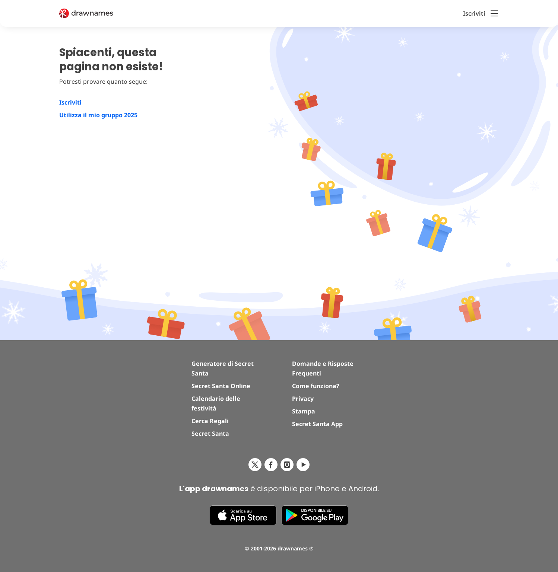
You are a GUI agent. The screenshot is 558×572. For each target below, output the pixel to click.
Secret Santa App (317, 424)
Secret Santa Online (220, 386)
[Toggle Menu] (494, 13)
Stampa (303, 411)
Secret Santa (210, 433)
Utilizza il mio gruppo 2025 (98, 115)
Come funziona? (315, 386)
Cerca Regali (210, 421)
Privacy (303, 398)
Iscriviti (70, 102)
